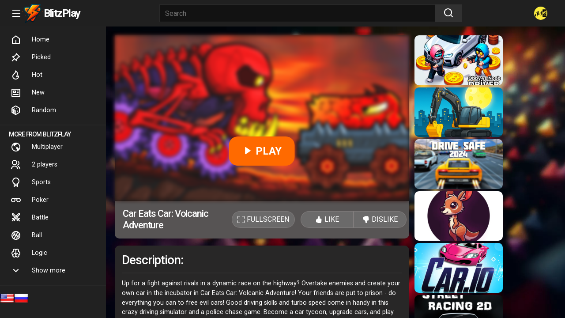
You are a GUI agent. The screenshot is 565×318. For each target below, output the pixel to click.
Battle (30, 218)
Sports (31, 182)
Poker (30, 200)
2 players (34, 165)
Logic (29, 253)
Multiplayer (37, 147)
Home (30, 40)
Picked (31, 57)
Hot (26, 75)
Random (33, 110)
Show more (38, 271)
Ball (26, 235)
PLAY (262, 151)
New (28, 93)
